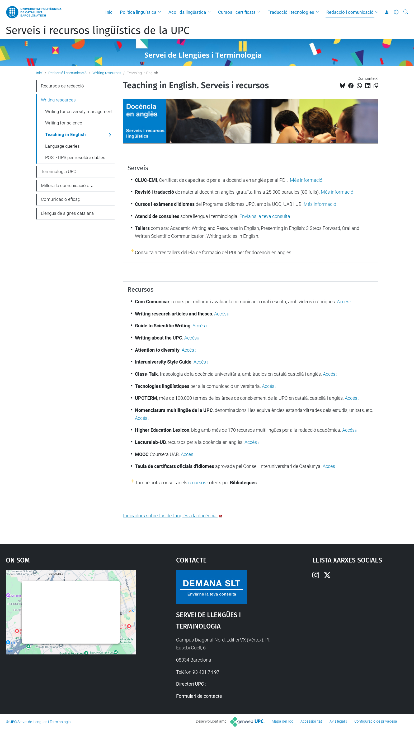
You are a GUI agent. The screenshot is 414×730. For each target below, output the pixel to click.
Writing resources (106, 73)
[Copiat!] (376, 86)
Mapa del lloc (282, 721)
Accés (220, 314)
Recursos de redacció (62, 86)
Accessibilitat (311, 721)
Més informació (305, 180)
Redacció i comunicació (350, 12)
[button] (160, 12)
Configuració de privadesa (375, 721)
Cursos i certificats (237, 12)
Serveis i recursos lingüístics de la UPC (97, 30)
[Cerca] (405, 12)
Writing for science (63, 122)
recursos (197, 482)
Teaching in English (65, 134)
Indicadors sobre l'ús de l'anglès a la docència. (170, 515)
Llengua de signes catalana (67, 213)
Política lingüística (138, 12)
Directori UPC (190, 684)
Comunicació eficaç (60, 199)
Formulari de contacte (199, 696)
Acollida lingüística (187, 12)
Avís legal (337, 721)
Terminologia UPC (58, 171)
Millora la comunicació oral (68, 185)
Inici (109, 12)
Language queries (62, 146)
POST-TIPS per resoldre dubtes (75, 157)
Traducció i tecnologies (291, 12)
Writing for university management (78, 111)
